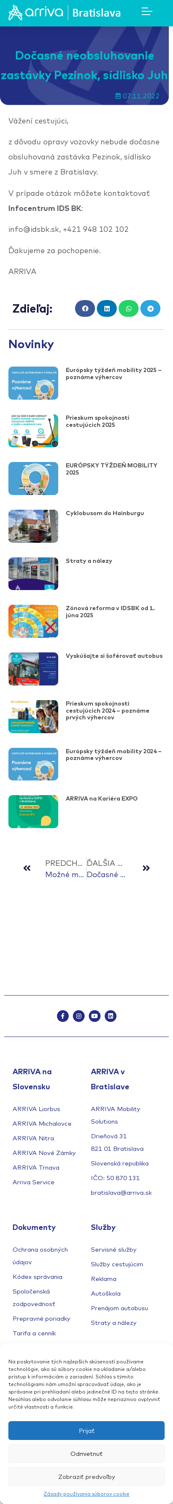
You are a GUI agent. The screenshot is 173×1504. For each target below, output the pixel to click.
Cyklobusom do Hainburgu (105, 513)
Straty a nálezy (89, 561)
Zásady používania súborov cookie (86, 1494)
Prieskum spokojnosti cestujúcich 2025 (97, 421)
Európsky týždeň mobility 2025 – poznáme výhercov (114, 373)
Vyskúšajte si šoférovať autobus (114, 656)
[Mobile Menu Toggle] (147, 11)
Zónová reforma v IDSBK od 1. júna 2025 (110, 611)
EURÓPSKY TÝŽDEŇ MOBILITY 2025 (112, 469)
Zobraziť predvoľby (86, 1477)
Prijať (87, 1431)
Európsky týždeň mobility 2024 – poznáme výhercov (114, 754)
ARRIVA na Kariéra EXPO (102, 798)
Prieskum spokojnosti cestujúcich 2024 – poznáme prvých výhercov (108, 710)
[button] (85, 308)
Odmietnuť (86, 1454)
